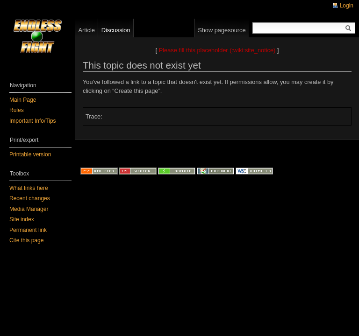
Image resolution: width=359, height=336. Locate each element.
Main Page (22, 100)
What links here (28, 188)
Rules (16, 110)
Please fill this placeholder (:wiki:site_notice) (217, 50)
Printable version (30, 154)
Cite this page (26, 240)
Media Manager (28, 209)
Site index (21, 219)
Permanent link (28, 230)
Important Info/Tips (32, 121)
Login (346, 5)
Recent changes (29, 198)
